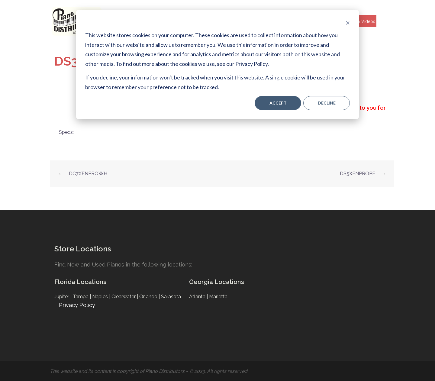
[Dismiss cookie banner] (348, 23)
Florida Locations (80, 282)
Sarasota (171, 296)
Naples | (101, 296)
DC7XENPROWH (88, 173)
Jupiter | (63, 296)
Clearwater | (125, 296)
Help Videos (363, 21)
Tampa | (82, 296)
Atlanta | (199, 296)
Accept (278, 102)
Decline (327, 102)
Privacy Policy (77, 305)
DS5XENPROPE (357, 173)
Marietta (218, 296)
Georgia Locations (216, 282)
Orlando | (150, 296)
